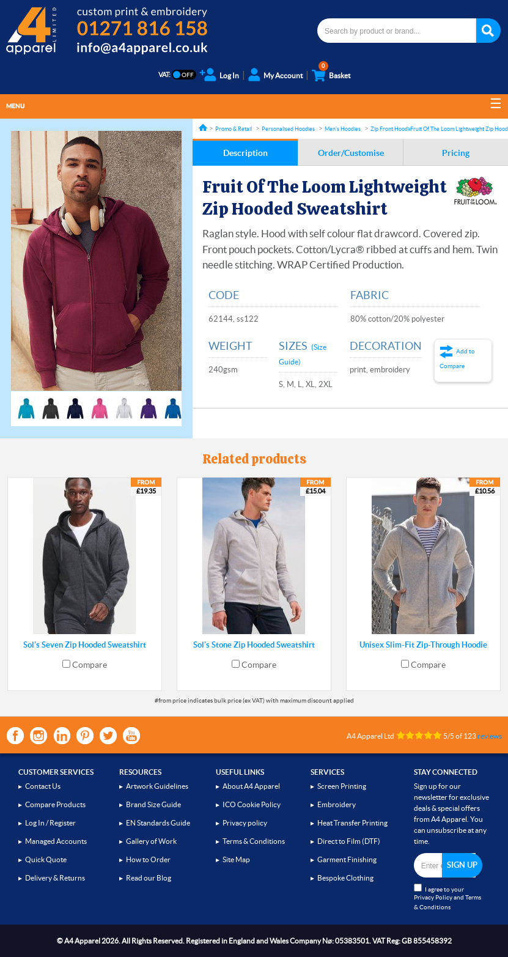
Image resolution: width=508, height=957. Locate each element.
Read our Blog (148, 878)
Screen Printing (341, 786)
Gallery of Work (151, 841)
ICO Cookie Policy (252, 804)
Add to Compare (457, 358)
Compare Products (55, 804)
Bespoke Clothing (345, 878)
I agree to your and (447, 897)
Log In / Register (50, 823)
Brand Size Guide (153, 804)
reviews (489, 736)
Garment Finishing (347, 859)
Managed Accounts (56, 841)
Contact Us (43, 786)
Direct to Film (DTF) (348, 841)
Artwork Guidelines (157, 786)
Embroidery (336, 804)
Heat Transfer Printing (352, 823)
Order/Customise (351, 153)
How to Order (148, 859)
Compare (89, 665)
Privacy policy (245, 823)
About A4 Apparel (251, 786)
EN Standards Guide (158, 823)
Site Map (236, 859)
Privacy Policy (433, 897)
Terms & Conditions (254, 841)
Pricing (455, 153)
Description (245, 153)
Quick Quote (46, 859)
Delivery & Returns (55, 878)
